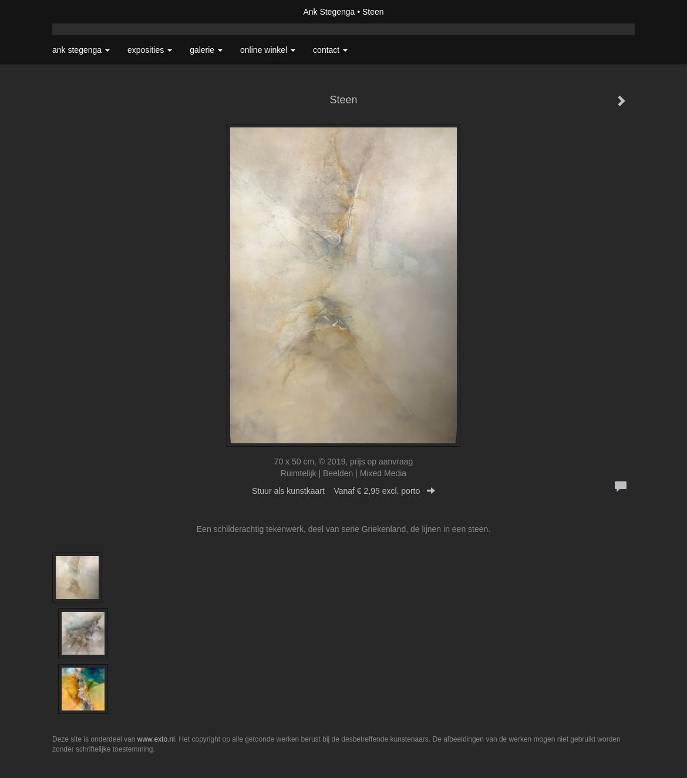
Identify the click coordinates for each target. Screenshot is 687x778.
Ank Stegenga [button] (81, 50)
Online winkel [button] (267, 50)
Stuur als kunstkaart (343, 491)
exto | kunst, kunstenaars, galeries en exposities (85, 11)
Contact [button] (330, 50)
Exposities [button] (149, 50)
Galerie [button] (206, 50)
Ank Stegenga (329, 11)
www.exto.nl (156, 739)
